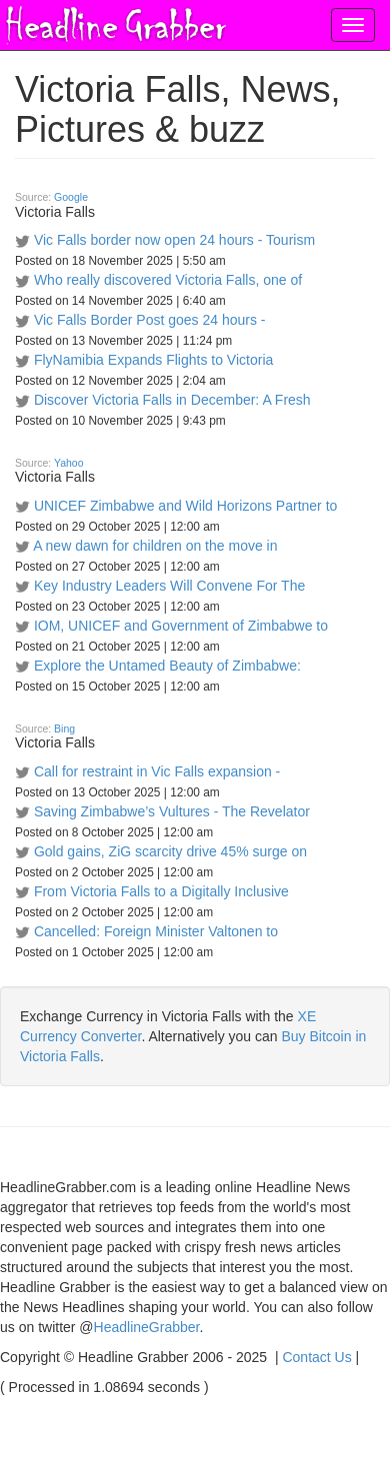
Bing (64, 728)
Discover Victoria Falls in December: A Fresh (172, 400)
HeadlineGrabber (147, 1327)
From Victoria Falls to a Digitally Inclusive (161, 891)
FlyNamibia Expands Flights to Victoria (153, 360)
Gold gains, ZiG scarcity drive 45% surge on (170, 851)
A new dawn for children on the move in (155, 546)
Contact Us (316, 1357)
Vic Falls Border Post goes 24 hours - (150, 320)
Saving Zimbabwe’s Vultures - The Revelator (172, 811)
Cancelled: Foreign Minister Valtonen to (156, 931)
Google (71, 197)
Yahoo (69, 463)
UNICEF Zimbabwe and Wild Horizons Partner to (185, 506)
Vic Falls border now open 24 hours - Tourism (174, 240)
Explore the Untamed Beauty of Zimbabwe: (167, 666)
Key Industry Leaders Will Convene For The (169, 586)
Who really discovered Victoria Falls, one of (168, 280)
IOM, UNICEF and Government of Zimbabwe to (181, 626)
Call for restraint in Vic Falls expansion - (157, 771)
